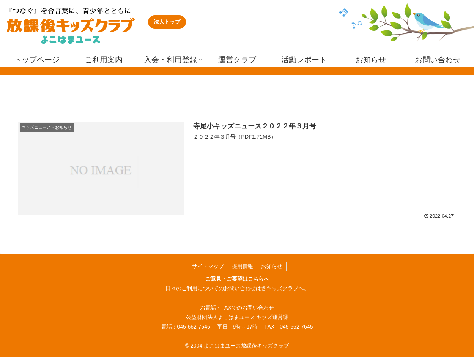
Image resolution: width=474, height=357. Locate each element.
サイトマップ (208, 266)
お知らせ (271, 266)
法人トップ (167, 22)
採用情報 (242, 266)
